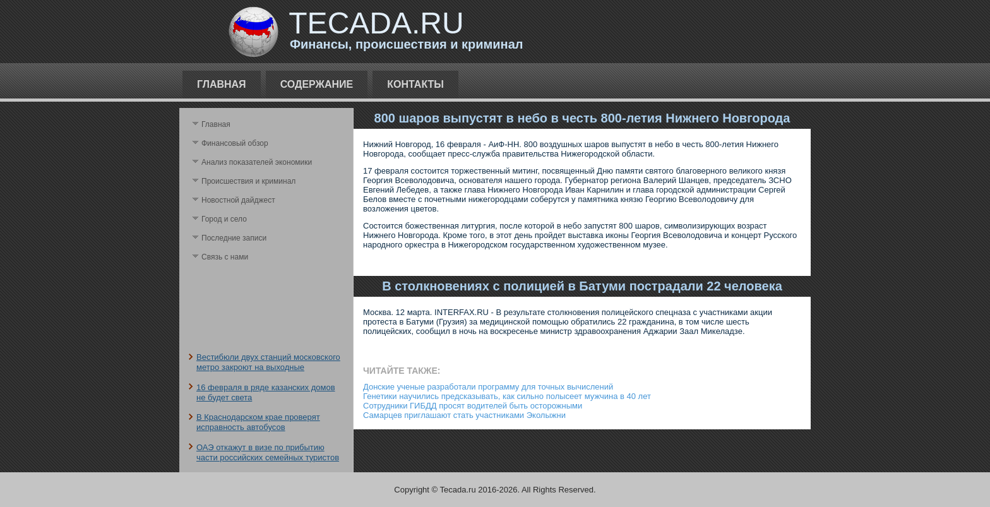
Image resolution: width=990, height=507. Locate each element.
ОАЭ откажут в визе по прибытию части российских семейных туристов (267, 452)
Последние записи (233, 238)
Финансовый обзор (234, 143)
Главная (221, 84)
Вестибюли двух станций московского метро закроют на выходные (268, 362)
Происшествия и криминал (248, 181)
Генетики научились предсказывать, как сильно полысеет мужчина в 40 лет (507, 396)
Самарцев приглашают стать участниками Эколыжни (464, 415)
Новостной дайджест (238, 200)
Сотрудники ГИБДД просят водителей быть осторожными (472, 405)
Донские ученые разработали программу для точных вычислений (488, 386)
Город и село (224, 219)
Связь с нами (224, 257)
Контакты (415, 84)
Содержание (317, 84)
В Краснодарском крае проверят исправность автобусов (258, 422)
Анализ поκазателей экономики (256, 162)
